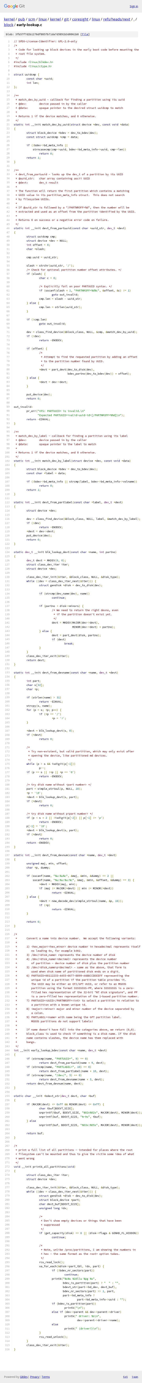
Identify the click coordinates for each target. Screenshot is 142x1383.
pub (21, 19)
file (85, 34)
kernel (9, 19)
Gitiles (24, 1377)
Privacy (34, 1377)
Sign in (134, 6)
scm (31, 19)
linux (43, 19)
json (135, 1376)
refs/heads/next (116, 19)
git (66, 19)
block (8, 24)
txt (125, 1376)
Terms (46, 1377)
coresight (80, 19)
